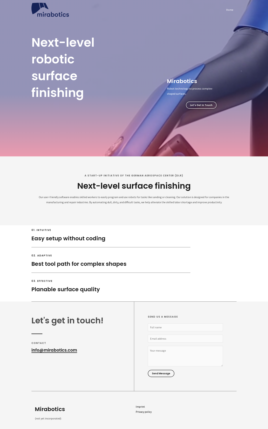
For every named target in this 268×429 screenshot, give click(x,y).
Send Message (161, 373)
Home (230, 9)
